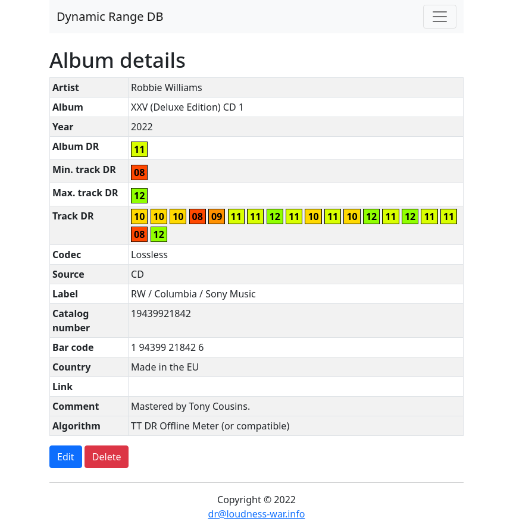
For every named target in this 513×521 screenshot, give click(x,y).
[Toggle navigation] (439, 17)
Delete (106, 456)
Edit (65, 456)
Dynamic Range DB (110, 16)
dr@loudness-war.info (256, 513)
